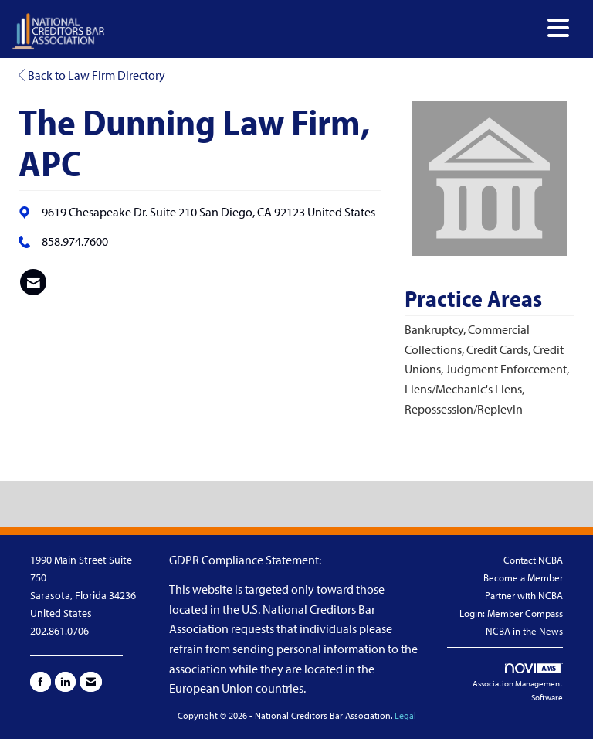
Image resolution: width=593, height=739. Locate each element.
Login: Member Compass (511, 613)
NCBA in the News (524, 631)
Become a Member (523, 577)
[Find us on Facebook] (40, 682)
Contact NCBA (533, 559)
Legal (405, 715)
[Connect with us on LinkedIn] (65, 682)
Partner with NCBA (524, 595)
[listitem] (33, 282)
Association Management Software (518, 683)
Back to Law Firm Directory (92, 75)
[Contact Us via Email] (91, 682)
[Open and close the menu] (341, 28)
